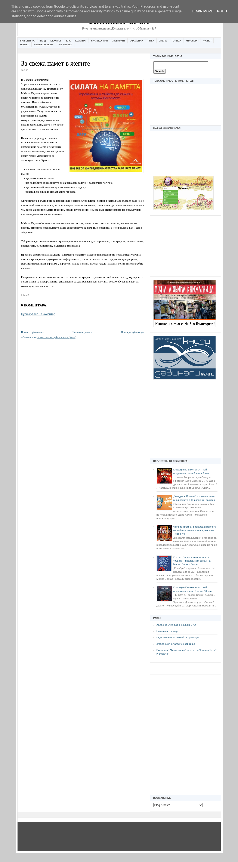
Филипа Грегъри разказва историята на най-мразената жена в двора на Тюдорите (194, 530)
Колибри (80, 40)
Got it (222, 11)
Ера (68, 40)
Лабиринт (118, 40)
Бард (43, 40)
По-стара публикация (132, 332)
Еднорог (56, 40)
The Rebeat (65, 44)
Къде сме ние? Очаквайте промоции (178, 637)
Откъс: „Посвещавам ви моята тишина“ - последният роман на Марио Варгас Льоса (192, 561)
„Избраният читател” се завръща (176, 643)
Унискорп (192, 40)
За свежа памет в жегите (55, 63)
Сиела (163, 40)
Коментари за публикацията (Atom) (56, 337)
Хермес (24, 44)
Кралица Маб (99, 40)
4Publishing (27, 40)
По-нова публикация (32, 332)
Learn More (202, 11)
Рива (151, 40)
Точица (176, 40)
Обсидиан (136, 40)
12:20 (26, 294)
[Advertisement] (185, 245)
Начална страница (167, 631)
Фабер (207, 40)
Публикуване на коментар (38, 314)
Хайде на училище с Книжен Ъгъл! (177, 624)
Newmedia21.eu (43, 44)
